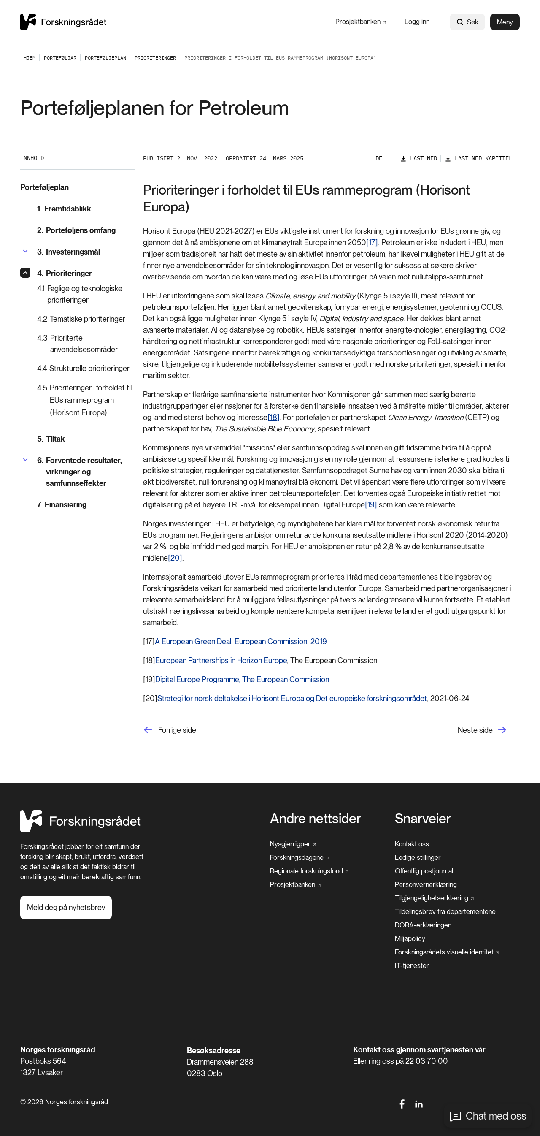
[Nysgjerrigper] (293, 844)
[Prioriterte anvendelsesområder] (86, 343)
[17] (372, 242)
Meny (505, 22)
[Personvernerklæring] (426, 885)
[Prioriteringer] (155, 57)
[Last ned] (418, 158)
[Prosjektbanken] (360, 22)
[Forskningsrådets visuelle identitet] (447, 952)
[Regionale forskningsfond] (309, 871)
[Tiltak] (86, 439)
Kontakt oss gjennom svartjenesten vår (419, 1049)
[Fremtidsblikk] (86, 208)
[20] (175, 557)
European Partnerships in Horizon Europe (221, 660)
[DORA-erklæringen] (423, 925)
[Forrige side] (169, 730)
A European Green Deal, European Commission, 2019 (241, 641)
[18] (273, 417)
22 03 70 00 (426, 1061)
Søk (467, 22)
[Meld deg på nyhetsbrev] (66, 907)
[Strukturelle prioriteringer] (86, 368)
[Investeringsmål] (68, 252)
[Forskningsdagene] (299, 858)
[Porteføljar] (60, 57)
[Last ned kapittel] (478, 158)
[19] (371, 504)
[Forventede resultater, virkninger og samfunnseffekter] (86, 472)
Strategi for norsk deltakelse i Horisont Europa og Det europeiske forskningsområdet (292, 698)
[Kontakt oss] (412, 844)
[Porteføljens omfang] (86, 230)
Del (380, 158)
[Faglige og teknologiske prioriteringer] (86, 294)
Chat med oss (496, 1116)
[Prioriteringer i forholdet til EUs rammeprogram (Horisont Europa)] (86, 401)
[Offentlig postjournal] (424, 871)
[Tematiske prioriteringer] (86, 319)
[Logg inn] (417, 22)
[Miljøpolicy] (410, 939)
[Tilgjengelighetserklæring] (434, 898)
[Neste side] (485, 730)
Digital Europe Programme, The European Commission (242, 679)
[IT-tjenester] (412, 966)
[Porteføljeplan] (105, 57)
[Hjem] (80, 830)
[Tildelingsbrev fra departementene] (445, 912)
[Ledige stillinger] (418, 858)
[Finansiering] (86, 504)
